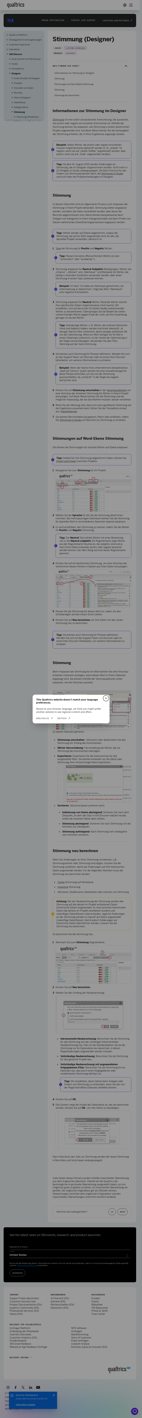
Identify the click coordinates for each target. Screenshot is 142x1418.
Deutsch (62, 718)
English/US (42, 718)
